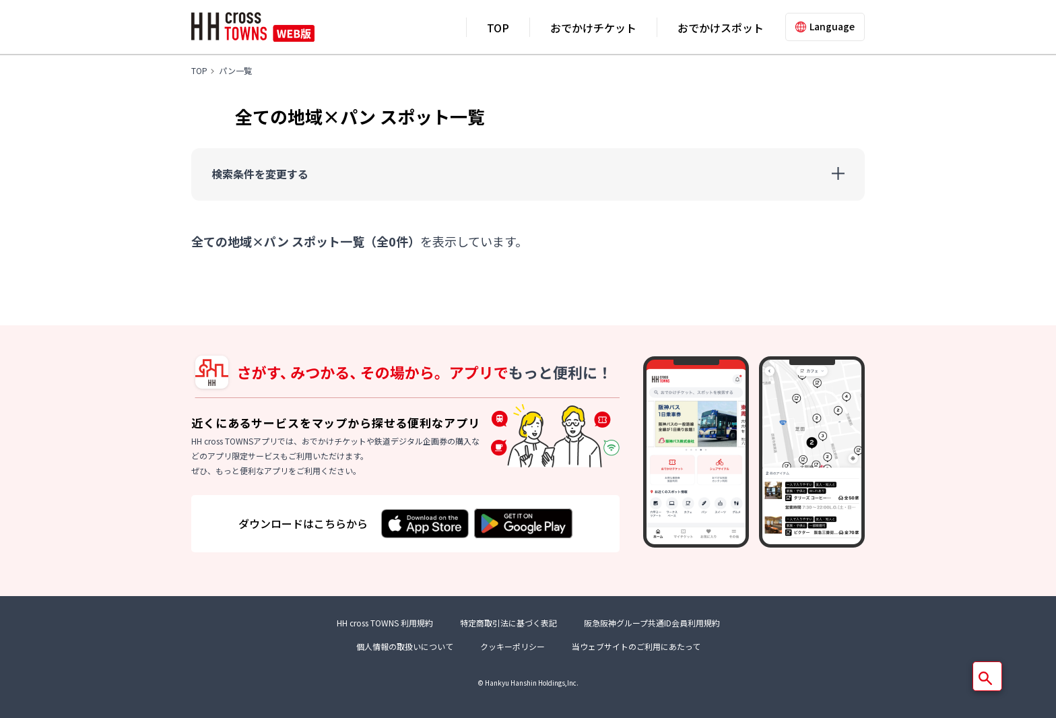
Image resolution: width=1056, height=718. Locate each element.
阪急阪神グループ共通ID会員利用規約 (652, 622)
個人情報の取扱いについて (404, 646)
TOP (498, 28)
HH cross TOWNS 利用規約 (385, 622)
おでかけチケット (593, 28)
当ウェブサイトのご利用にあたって (636, 646)
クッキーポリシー (512, 646)
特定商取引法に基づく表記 (508, 622)
